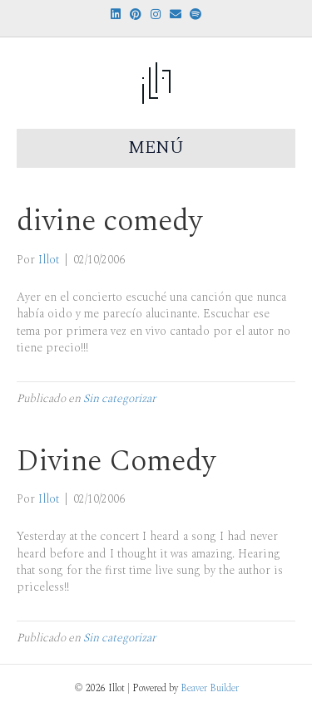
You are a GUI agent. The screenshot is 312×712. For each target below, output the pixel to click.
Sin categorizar (119, 398)
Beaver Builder (210, 688)
